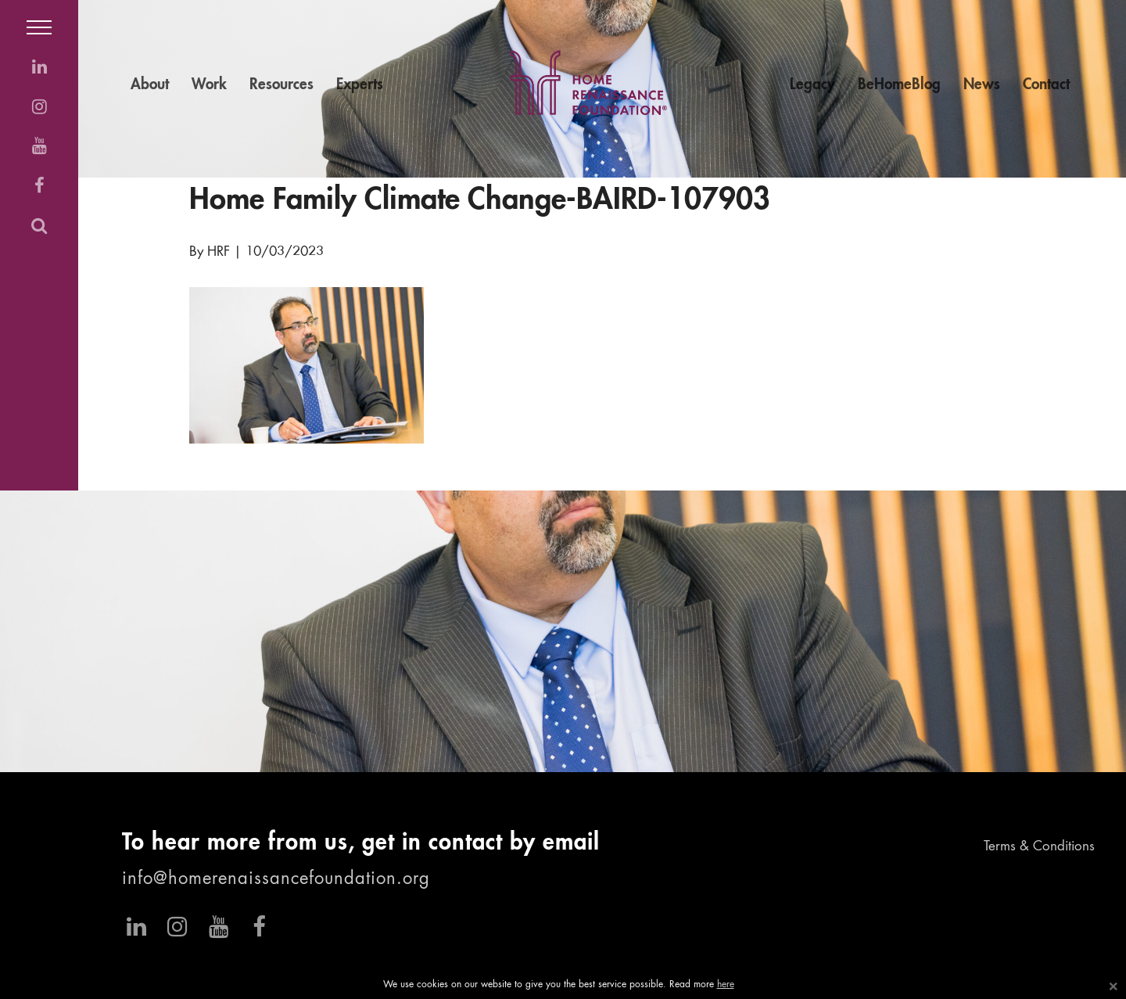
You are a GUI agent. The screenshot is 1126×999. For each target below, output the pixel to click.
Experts (359, 84)
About (150, 84)
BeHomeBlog (899, 84)
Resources (281, 84)
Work (209, 84)
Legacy (812, 84)
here (725, 985)
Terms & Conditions (1039, 846)
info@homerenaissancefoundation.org (276, 879)
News (981, 84)
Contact (1046, 84)
